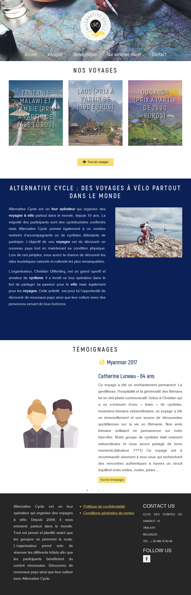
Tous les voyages (96, 162)
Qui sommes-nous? (124, 54)
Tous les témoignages (112, 480)
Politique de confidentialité (104, 506)
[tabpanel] (95, 423)
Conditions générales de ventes (108, 513)
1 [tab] (87, 490)
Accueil (30, 54)
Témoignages (85, 54)
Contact (159, 54)
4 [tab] (104, 490)
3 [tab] (98, 490)
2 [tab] (93, 490)
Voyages (55, 54)
